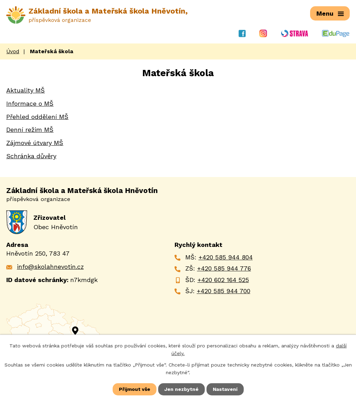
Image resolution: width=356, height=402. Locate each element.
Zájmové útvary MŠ (34, 142)
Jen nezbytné (181, 389)
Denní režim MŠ (30, 129)
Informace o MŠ (30, 103)
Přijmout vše (134, 389)
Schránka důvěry (31, 156)
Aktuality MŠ (25, 90)
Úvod (12, 51)
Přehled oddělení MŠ (37, 116)
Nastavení (225, 389)
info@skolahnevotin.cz (50, 266)
